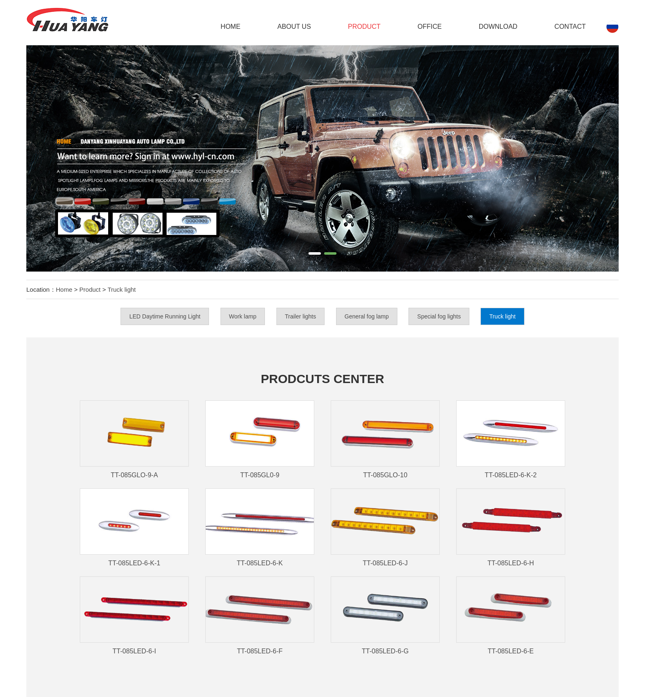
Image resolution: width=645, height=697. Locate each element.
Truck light (121, 289)
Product (364, 26)
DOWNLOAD (498, 26)
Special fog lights (439, 316)
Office (430, 26)
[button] (315, 253)
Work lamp (243, 316)
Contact (570, 26)
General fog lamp (367, 316)
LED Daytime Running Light (164, 316)
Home (230, 26)
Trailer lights (300, 316)
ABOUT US (294, 26)
